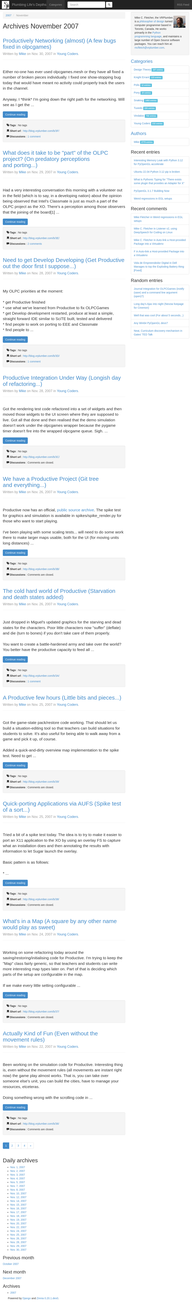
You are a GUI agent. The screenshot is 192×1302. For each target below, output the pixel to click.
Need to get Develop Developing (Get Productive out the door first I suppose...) (63, 263)
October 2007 (11, 1263)
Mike (22, 54)
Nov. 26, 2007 (18, 1238)
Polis (143, 84)
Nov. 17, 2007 (18, 1212)
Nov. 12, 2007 (18, 1197)
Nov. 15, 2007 (18, 1204)
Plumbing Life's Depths (29, 5)
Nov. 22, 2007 (18, 1227)
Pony (143, 92)
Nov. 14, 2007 (18, 1200)
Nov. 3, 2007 (17, 1174)
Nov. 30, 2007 (18, 1249)
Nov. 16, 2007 (18, 1208)
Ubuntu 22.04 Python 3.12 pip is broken (157, 171)
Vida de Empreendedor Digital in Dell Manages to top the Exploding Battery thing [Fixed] (159, 266)
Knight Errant (148, 77)
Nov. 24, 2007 (18, 1230)
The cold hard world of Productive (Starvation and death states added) (59, 594)
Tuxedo (145, 108)
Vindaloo (146, 115)
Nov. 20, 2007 (18, 1223)
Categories (55, 4)
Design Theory (149, 69)
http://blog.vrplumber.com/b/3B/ (41, 569)
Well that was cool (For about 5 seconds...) (159, 315)
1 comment (34, 136)
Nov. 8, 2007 (17, 1189)
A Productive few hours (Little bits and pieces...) (62, 697)
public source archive (75, 510)
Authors (138, 133)
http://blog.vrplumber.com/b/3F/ (41, 130)
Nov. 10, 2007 (18, 1193)
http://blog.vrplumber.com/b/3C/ (41, 456)
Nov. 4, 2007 (17, 1178)
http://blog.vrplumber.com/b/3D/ (41, 355)
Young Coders (67, 54)
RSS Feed (183, 4)
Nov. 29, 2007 (18, 1245)
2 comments (35, 243)
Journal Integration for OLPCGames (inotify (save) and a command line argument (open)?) (159, 292)
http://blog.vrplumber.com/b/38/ (41, 899)
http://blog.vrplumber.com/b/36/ (41, 1123)
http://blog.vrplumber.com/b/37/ (41, 1011)
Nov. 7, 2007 (17, 1185)
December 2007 (12, 1278)
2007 (8, 15)
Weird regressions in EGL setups (153, 198)
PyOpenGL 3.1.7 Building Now (151, 190)
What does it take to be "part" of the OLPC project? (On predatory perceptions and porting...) (55, 159)
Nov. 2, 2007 (17, 1170)
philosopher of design (151, 21)
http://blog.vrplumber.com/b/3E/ (41, 238)
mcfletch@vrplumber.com (149, 47)
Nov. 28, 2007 (18, 1242)
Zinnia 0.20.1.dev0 (47, 1298)
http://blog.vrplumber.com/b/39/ (41, 781)
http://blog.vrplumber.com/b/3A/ (41, 675)
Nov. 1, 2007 (17, 1167)
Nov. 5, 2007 (17, 1182)
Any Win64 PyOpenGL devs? (151, 323)
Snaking (146, 100)
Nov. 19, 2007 (18, 1219)
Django (26, 1298)
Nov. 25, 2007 (18, 1234)
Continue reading (15, 114)
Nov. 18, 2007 (18, 1215)
